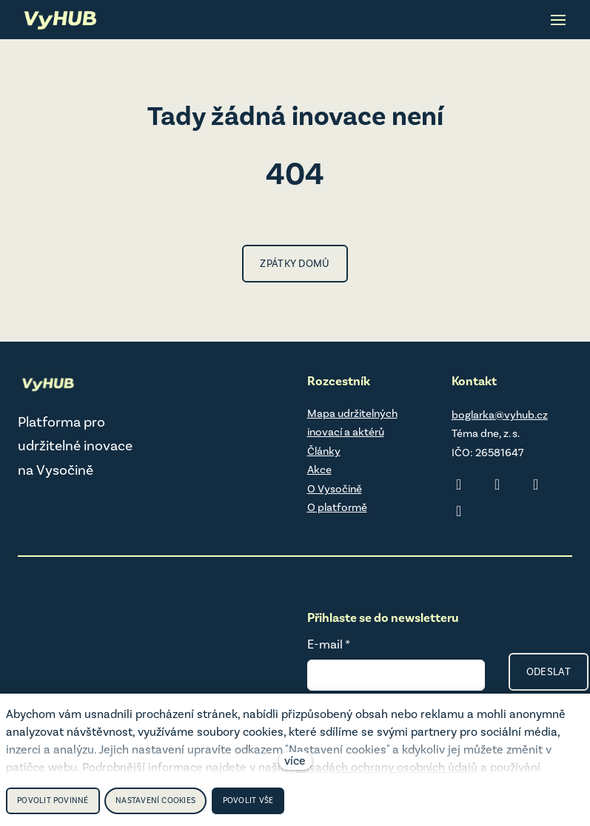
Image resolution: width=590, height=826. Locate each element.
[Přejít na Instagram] (497, 484)
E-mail (328, 644)
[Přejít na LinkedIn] (459, 484)
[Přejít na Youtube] (459, 511)
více (295, 761)
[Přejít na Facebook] (536, 484)
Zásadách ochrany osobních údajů (386, 767)
